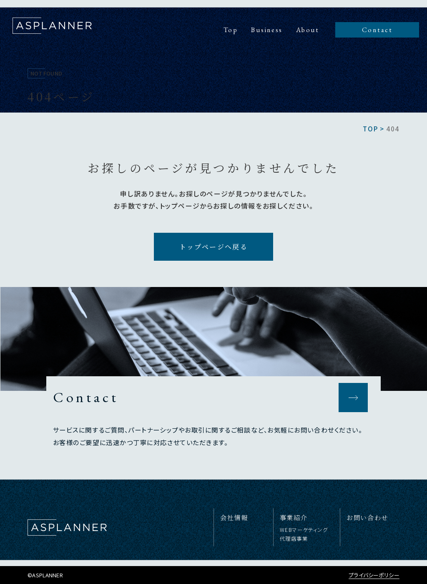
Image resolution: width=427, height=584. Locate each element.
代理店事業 (294, 538)
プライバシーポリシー (374, 575)
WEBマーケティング (304, 530)
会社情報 (234, 517)
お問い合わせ (367, 517)
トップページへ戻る (213, 247)
